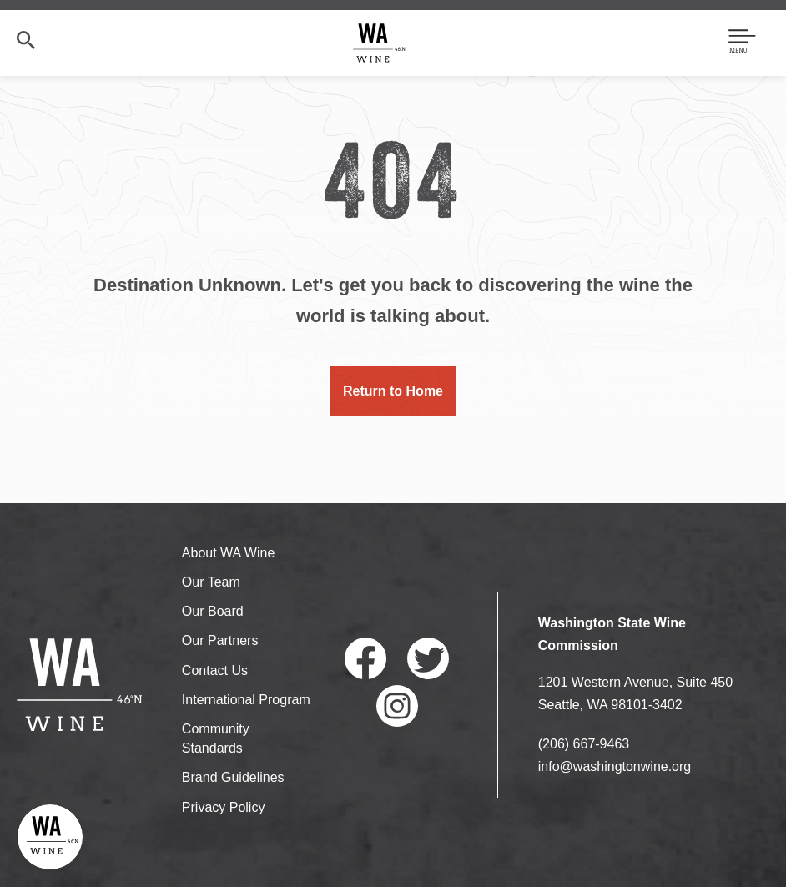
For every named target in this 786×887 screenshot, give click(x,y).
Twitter (428, 658)
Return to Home (393, 391)
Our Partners (220, 640)
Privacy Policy (223, 807)
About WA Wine (228, 553)
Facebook (365, 658)
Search (26, 40)
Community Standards (215, 738)
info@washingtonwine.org (614, 766)
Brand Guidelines (233, 777)
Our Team (211, 582)
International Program (246, 700)
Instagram (397, 706)
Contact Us (215, 670)
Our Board (213, 611)
